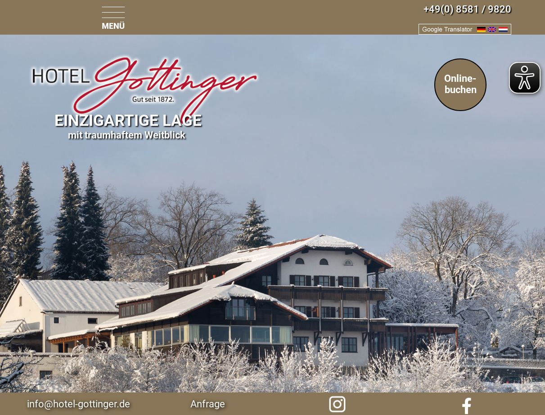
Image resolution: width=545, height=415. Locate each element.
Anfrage (207, 404)
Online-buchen (460, 84)
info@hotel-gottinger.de (78, 404)
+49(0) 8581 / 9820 (467, 9)
